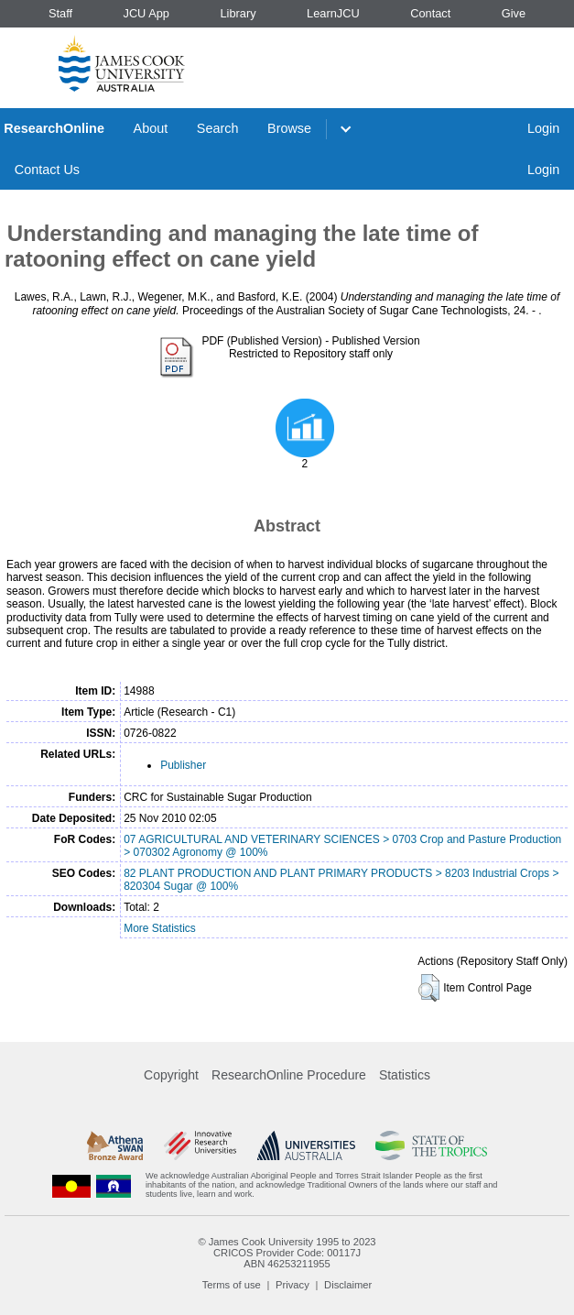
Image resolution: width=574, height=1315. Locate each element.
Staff (60, 13)
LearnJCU (333, 13)
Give (513, 13)
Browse (289, 128)
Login (543, 128)
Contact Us (47, 169)
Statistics (404, 1075)
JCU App (146, 13)
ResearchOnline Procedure (288, 1075)
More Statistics (160, 928)
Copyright (171, 1075)
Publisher (183, 765)
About (151, 128)
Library (237, 13)
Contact (430, 13)
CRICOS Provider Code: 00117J (287, 1252)
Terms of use (231, 1284)
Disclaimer (348, 1284)
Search (218, 128)
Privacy (292, 1284)
